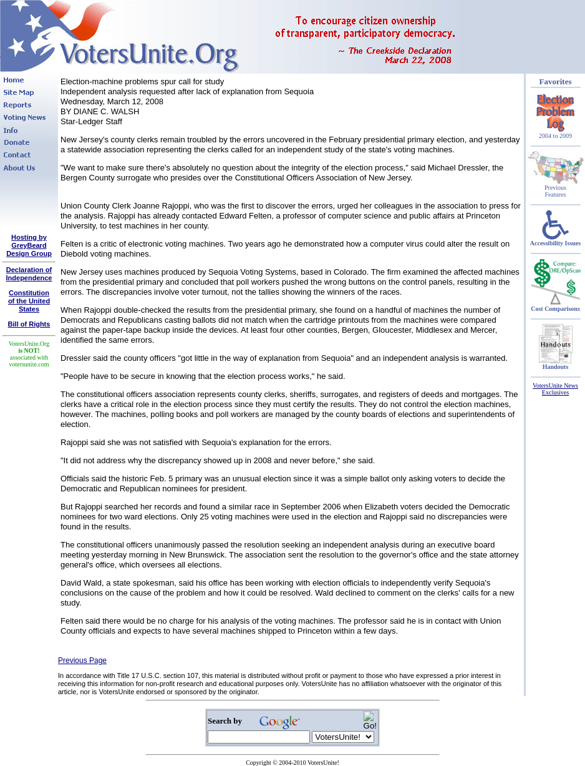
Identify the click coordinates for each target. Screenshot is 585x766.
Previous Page (82, 660)
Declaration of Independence (29, 274)
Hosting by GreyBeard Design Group (29, 245)
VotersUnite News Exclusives (555, 389)
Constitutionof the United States (29, 301)
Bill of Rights (29, 324)
